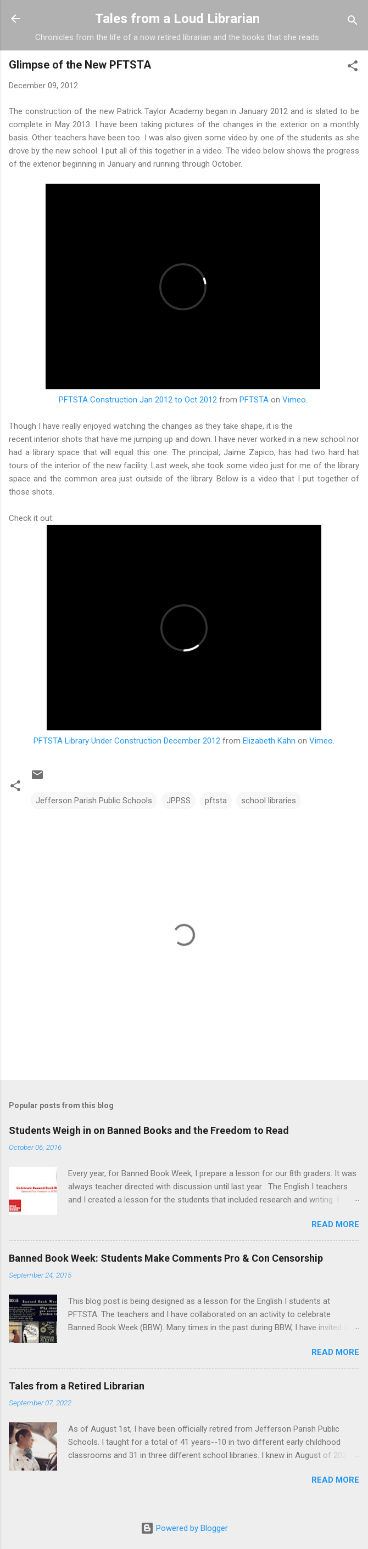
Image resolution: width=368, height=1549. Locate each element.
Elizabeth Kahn (269, 741)
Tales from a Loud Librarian (177, 18)
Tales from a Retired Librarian (76, 1386)
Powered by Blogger (184, 1528)
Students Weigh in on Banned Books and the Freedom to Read (149, 1130)
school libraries (268, 800)
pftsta (216, 800)
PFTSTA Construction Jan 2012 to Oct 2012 (138, 400)
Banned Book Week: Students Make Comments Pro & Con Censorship (166, 1258)
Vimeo (294, 400)
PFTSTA (254, 400)
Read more (335, 1224)
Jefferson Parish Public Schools (94, 800)
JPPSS (178, 800)
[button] (352, 67)
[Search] (352, 22)
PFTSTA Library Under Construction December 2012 (127, 741)
